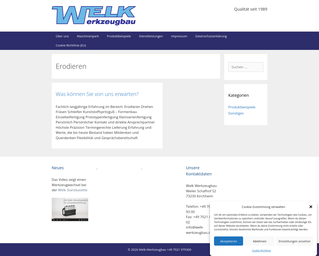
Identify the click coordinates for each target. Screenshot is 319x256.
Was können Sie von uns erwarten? (97, 94)
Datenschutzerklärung (211, 36)
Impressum (179, 36)
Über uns (62, 36)
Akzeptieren (228, 244)
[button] (311, 209)
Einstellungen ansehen (295, 244)
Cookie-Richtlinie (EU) (71, 45)
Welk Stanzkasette (72, 190)
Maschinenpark (88, 36)
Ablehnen (260, 244)
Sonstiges (236, 113)
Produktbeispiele (119, 36)
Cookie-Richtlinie (261, 253)
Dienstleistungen (151, 36)
